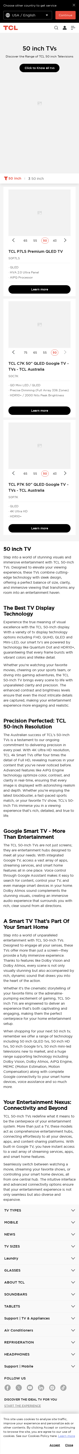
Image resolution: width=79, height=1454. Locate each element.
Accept (55, 1445)
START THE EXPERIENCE (22, 1406)
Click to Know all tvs (40, 68)
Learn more (39, 289)
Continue (65, 15)
